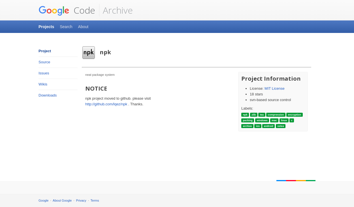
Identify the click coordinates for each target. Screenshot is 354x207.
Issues (44, 73)
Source (44, 62)
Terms (95, 200)
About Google (62, 200)
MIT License (275, 88)
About (83, 26)
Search (66, 26)
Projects (46, 26)
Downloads (48, 95)
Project (45, 51)
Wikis (43, 84)
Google (43, 200)
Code (67, 10)
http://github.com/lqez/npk (106, 104)
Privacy (81, 200)
